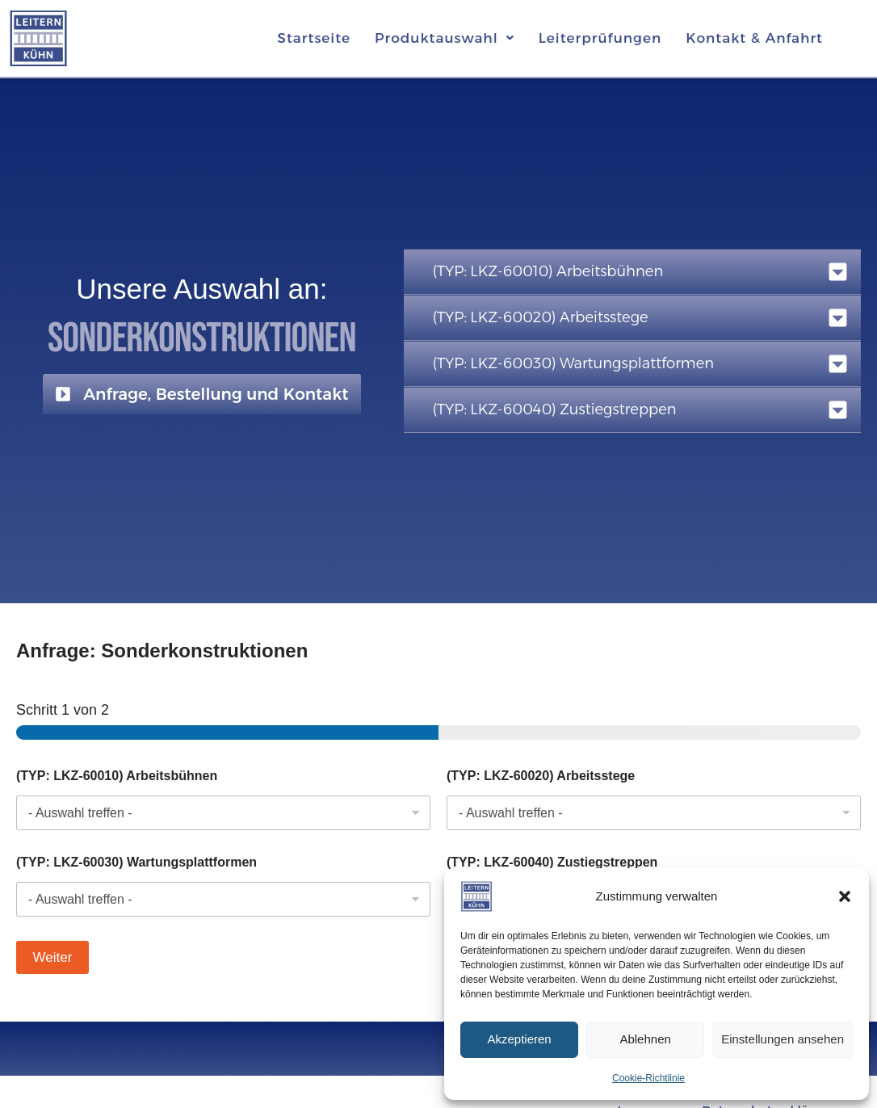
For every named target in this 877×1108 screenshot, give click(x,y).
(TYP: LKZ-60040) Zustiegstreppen (552, 862)
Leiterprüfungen (600, 38)
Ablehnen (644, 1039)
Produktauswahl (444, 38)
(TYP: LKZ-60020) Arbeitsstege (541, 776)
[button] (845, 896)
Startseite (313, 38)
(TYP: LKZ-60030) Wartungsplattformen (136, 862)
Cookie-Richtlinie (648, 1078)
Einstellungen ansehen (782, 1039)
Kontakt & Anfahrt (754, 38)
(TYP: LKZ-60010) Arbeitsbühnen (116, 776)
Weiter (53, 957)
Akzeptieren (519, 1039)
